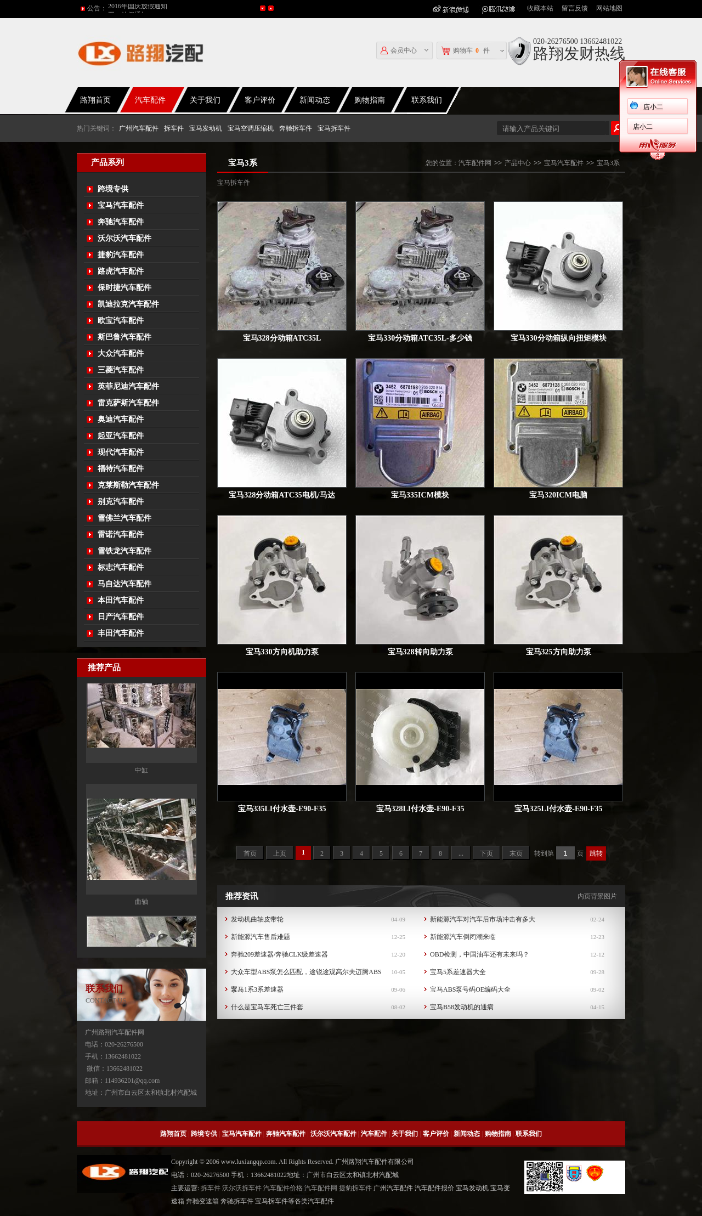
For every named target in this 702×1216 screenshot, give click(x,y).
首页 (250, 853)
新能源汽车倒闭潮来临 (463, 937)
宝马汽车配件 (121, 205)
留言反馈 (575, 8)
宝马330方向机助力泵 (282, 652)
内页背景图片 (597, 896)
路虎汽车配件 (121, 271)
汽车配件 (150, 100)
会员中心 (399, 51)
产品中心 (518, 163)
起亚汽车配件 (121, 436)
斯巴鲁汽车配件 (124, 337)
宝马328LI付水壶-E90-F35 (420, 809)
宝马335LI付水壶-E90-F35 (282, 809)
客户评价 (260, 100)
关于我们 (205, 100)
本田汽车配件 (121, 600)
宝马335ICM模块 (420, 495)
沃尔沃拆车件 (242, 1188)
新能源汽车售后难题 (260, 937)
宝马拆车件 (334, 128)
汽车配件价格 (283, 1188)
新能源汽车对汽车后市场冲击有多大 (482, 919)
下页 (486, 853)
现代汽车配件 (121, 452)
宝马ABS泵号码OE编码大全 (470, 989)
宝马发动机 (205, 128)
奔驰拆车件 (295, 128)
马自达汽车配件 (124, 584)
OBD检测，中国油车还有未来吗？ (479, 954)
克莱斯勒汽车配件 (128, 485)
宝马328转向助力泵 (420, 652)
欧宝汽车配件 (121, 320)
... (460, 853)
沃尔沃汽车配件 (124, 238)
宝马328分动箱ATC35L (282, 338)
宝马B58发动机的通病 (462, 1007)
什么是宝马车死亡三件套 (267, 1007)
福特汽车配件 (121, 469)
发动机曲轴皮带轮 (257, 919)
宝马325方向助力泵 (558, 652)
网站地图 (609, 8)
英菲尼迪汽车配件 (128, 386)
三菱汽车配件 (121, 370)
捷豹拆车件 (355, 1188)
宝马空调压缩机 (251, 128)
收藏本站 (540, 8)
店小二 (653, 107)
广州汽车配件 (138, 128)
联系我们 (426, 100)
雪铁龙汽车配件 (124, 551)
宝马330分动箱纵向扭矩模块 (559, 338)
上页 (279, 853)
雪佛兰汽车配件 (124, 518)
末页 (516, 853)
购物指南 (369, 100)
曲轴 (141, 933)
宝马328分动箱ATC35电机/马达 (282, 495)
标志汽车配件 (121, 567)
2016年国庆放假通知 (137, 8)
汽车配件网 (474, 163)
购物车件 (465, 51)
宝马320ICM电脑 (558, 495)
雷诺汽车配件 (121, 534)
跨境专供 (113, 189)
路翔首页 (95, 100)
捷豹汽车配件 (121, 255)
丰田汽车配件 (121, 633)
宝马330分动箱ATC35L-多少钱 (420, 338)
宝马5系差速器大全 (458, 972)
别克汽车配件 (121, 501)
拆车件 (174, 128)
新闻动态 (314, 100)
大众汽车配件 (121, 353)
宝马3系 (608, 163)
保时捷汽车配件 (124, 288)
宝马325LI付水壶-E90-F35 (558, 809)
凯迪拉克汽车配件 (128, 304)
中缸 (141, 801)
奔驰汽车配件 (121, 222)
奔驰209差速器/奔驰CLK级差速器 (279, 954)
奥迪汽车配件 (121, 419)
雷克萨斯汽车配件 (128, 403)
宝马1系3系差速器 (257, 989)
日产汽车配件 (121, 617)
